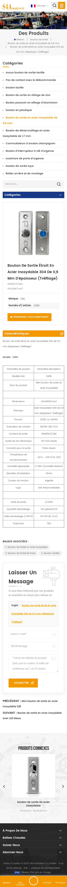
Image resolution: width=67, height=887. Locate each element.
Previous (4, 786)
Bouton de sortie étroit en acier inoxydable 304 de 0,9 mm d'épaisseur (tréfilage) (33, 614)
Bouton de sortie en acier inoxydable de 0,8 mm (33, 43)
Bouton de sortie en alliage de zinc (28, 95)
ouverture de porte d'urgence (25, 158)
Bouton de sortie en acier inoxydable (26, 547)
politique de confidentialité (45, 868)
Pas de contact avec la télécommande (31, 80)
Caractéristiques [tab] (16, 333)
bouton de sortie (39, 39)
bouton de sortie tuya (20, 166)
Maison (19, 39)
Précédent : (12, 701)
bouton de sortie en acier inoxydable (33, 804)
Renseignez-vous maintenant (29, 317)
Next (63, 786)
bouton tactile (15, 88)
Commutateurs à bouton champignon (30, 143)
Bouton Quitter (50, 553)
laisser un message (33, 880)
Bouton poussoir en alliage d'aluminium (32, 103)
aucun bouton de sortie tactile (25, 73)
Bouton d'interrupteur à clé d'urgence (30, 151)
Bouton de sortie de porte (20, 553)
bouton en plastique (19, 110)
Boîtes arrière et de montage (24, 173)
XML (26, 868)
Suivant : (10, 713)
